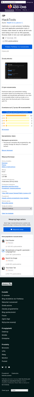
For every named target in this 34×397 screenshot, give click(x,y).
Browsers (5, 348)
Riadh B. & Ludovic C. (15, 23)
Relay (4, 354)
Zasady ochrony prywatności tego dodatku (15, 198)
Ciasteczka (15, 373)
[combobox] (13, 2)
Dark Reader (10, 240)
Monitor (5, 358)
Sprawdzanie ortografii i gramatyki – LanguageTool (18, 251)
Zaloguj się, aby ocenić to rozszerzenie (17, 112)
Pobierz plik (5, 51)
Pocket (4, 361)
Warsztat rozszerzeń (9, 302)
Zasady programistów (10, 309)
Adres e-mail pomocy (8, 167)
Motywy (18, 10)
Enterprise (5, 338)
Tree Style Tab (11, 268)
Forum (4, 315)
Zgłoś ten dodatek (7, 213)
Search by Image (11, 258)
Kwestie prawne (6, 375)
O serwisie (6, 295)
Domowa (4, 163)
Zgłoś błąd (6, 319)
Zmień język (5, 390)
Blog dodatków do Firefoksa (12, 299)
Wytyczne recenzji (9, 322)
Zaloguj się (29, 2)
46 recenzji (5, 129)
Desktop (5, 332)
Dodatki (5, 292)
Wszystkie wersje (7, 203)
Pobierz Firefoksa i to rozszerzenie (17, 47)
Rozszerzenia (9, 10)
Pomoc (4, 165)
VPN (3, 351)
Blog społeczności (9, 312)
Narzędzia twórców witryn (10, 186)
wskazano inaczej (12, 379)
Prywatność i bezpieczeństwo (11, 188)
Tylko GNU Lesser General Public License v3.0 (16, 193)
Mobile (4, 335)
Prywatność (5, 373)
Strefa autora (7, 305)
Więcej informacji (7, 150)
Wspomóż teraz (17, 229)
